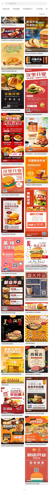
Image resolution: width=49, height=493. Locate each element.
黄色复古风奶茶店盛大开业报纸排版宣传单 (36, 300)
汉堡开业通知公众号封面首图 (32, 312)
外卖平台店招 (4, 385)
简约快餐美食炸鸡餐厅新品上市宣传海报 (35, 269)
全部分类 (6, 9)
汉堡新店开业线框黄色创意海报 (33, 185)
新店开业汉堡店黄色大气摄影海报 (34, 53)
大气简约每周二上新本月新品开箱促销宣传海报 (36, 154)
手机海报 (16, 9)
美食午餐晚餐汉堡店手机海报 (9, 273)
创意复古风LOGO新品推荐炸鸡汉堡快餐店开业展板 (12, 40)
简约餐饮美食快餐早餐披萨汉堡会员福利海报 (12, 415)
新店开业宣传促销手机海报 (8, 313)
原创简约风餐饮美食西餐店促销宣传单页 (35, 444)
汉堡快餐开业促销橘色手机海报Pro (34, 238)
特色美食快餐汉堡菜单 (7, 343)
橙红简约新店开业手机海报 (32, 483)
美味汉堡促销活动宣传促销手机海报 (34, 413)
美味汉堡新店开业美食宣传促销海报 (10, 110)
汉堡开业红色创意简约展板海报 (33, 114)
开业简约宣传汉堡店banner (8, 25)
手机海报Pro (27, 9)
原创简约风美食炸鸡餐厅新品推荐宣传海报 (12, 446)
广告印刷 (39, 9)
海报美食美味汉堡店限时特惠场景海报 (11, 374)
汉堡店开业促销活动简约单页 (9, 71)
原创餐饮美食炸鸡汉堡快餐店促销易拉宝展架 (12, 164)
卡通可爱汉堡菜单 (30, 343)
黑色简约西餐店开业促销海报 (32, 374)
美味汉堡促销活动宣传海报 (8, 234)
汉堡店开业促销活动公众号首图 (33, 66)
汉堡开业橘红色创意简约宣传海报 (10, 195)
